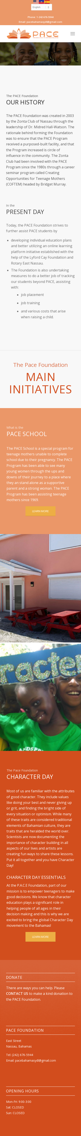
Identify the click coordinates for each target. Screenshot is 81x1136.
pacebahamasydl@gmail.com (35, 1060)
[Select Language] (41, 7)
